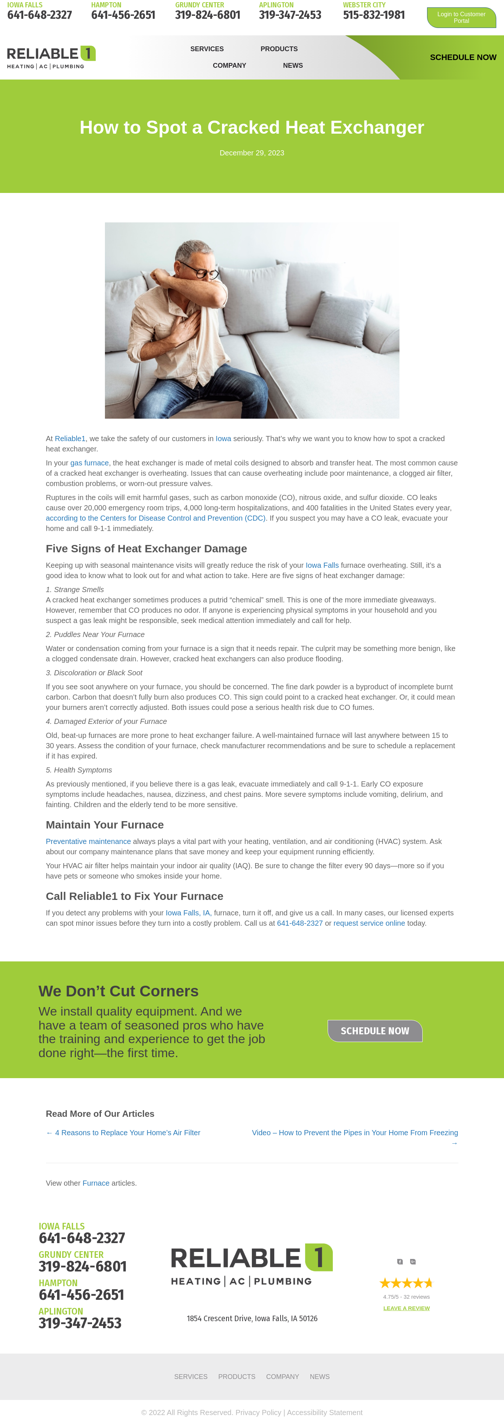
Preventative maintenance (88, 841)
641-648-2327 (39, 15)
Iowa (223, 438)
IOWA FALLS (25, 4)
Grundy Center (199, 4)
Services (207, 49)
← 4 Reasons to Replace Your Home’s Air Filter (123, 1133)
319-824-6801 (207, 15)
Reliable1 (70, 438)
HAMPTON (106, 4)
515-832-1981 (374, 15)
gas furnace (89, 463)
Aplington (276, 4)
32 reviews (416, 1297)
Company (229, 65)
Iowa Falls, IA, (189, 913)
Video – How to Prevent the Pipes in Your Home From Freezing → (355, 1138)
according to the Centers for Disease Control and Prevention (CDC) (156, 518)
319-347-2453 (290, 15)
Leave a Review (406, 1308)
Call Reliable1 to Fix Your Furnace (134, 896)
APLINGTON (61, 1311)
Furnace (95, 1183)
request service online (369, 923)
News (293, 65)
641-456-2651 (123, 15)
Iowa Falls (322, 565)
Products (279, 49)
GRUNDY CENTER (71, 1254)
